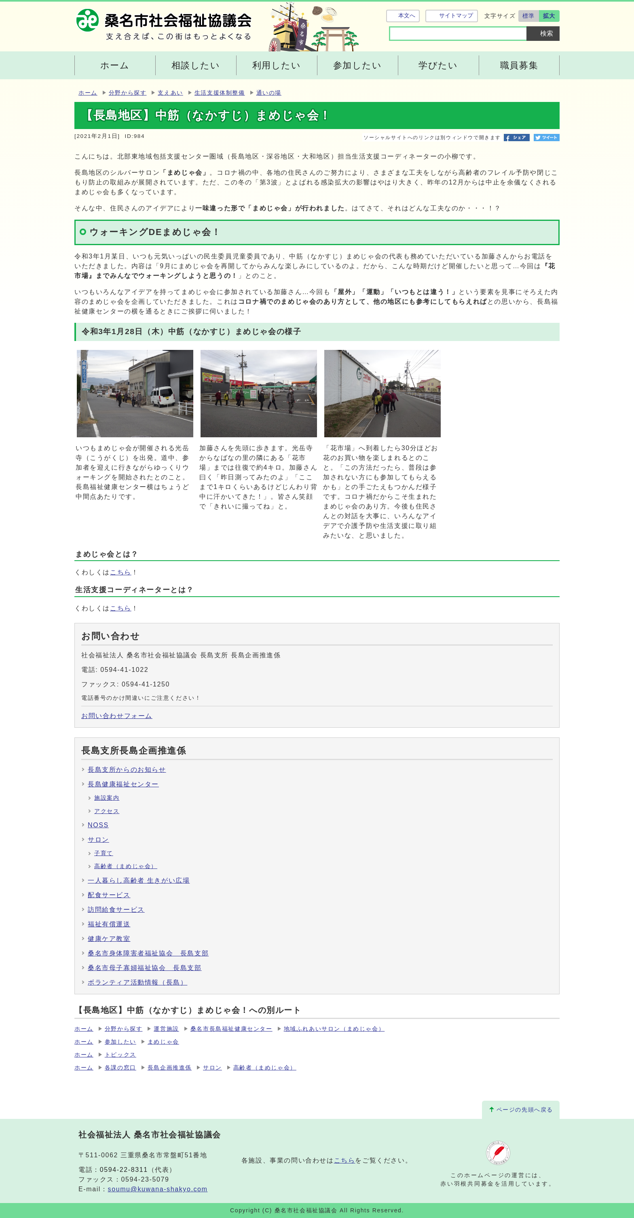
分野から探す (128, 93)
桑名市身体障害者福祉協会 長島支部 (148, 953)
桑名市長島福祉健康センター (231, 1029)
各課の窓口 (120, 1068)
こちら (120, 572)
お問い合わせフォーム (116, 715)
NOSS (98, 825)
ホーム (87, 93)
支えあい (170, 93)
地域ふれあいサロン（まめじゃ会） (334, 1029)
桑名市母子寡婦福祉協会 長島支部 (145, 967)
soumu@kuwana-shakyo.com (158, 1189)
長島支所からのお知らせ (127, 769)
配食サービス (109, 895)
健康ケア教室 (109, 938)
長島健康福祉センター (123, 784)
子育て (103, 853)
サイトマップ (456, 16)
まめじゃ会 (163, 1042)
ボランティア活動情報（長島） (137, 982)
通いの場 (268, 93)
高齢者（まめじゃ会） (125, 866)
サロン (98, 839)
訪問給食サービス (116, 909)
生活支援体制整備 (219, 93)
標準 (528, 16)
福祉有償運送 (109, 924)
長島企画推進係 (170, 1068)
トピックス (120, 1055)
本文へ (406, 16)
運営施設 (166, 1029)
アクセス (106, 811)
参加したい (120, 1042)
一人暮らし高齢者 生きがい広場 (139, 880)
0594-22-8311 (124, 1169)
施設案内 (106, 798)
